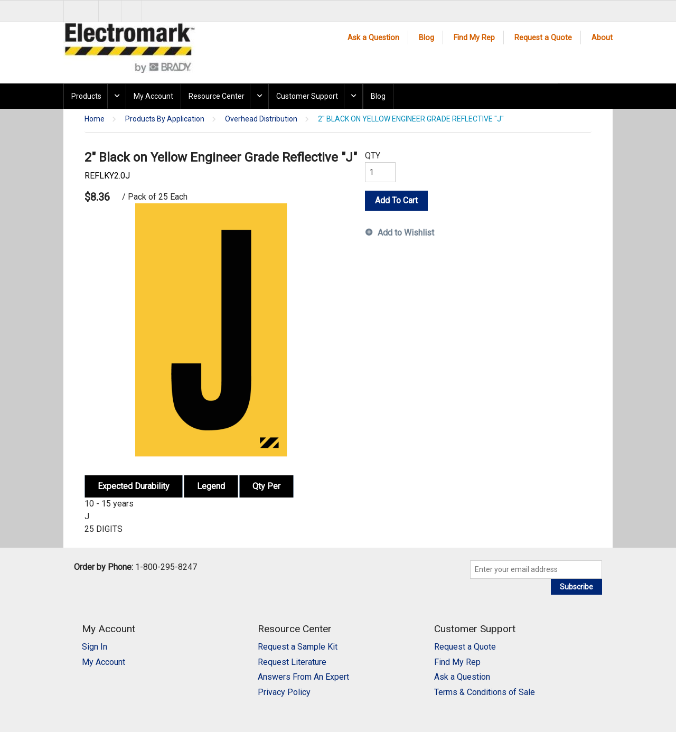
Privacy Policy (284, 692)
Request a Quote (543, 37)
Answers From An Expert (303, 677)
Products (86, 96)
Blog (426, 37)
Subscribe (576, 587)
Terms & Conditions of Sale (484, 692)
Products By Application (164, 119)
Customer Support (307, 96)
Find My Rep (474, 37)
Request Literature (292, 662)
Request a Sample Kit (297, 647)
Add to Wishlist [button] (406, 233)
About (602, 37)
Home (94, 119)
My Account (153, 96)
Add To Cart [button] (396, 200)
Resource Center (217, 96)
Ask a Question (373, 37)
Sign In (94, 647)
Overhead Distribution (261, 119)
